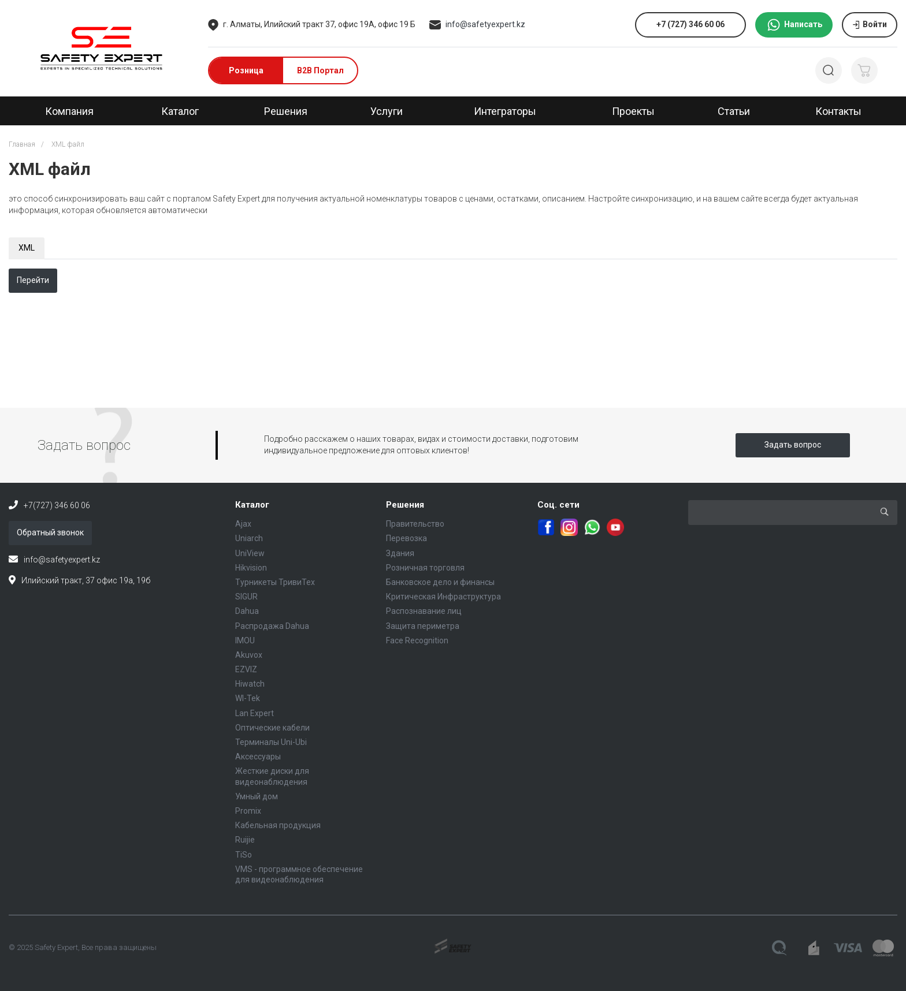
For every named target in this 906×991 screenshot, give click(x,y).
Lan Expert (254, 713)
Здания (400, 553)
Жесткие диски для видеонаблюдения (272, 776)
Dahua (247, 611)
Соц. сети (558, 504)
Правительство (415, 523)
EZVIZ (246, 669)
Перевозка (406, 538)
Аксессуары (258, 756)
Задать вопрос (792, 444)
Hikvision (251, 567)
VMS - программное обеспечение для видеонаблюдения (299, 874)
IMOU (245, 640)
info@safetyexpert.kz (485, 24)
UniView (250, 553)
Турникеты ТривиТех (275, 582)
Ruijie (245, 839)
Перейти (33, 280)
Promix (248, 810)
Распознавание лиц (424, 611)
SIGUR (246, 596)
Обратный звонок (50, 532)
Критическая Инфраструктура (443, 596)
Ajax (243, 523)
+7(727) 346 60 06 (57, 505)
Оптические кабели (272, 727)
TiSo (243, 854)
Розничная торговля (425, 567)
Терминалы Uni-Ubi (271, 742)
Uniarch (249, 538)
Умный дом (256, 796)
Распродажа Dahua (272, 626)
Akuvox (248, 655)
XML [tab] (26, 247)
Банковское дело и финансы (440, 582)
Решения (405, 504)
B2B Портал (320, 70)
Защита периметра (422, 626)
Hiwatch (250, 683)
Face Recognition (417, 640)
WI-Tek (247, 698)
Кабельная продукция (278, 825)
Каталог (252, 504)
